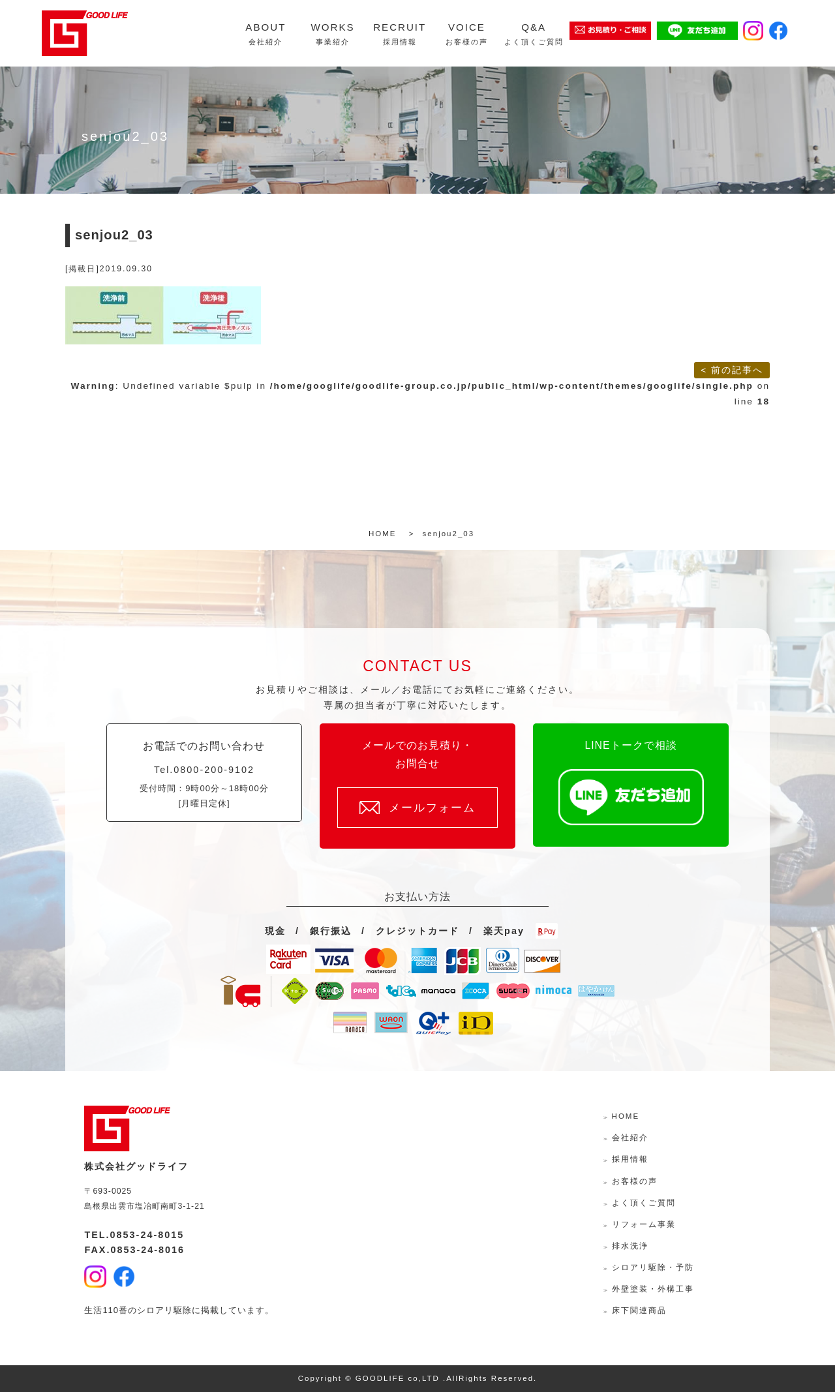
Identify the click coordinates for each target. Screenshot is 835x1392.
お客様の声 (635, 1181)
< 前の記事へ (732, 370)
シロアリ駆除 (164, 1310)
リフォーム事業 (644, 1224)
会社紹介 (630, 1138)
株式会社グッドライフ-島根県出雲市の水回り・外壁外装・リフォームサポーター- (85, 33)
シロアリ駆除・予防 (653, 1267)
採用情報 (630, 1159)
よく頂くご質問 (644, 1203)
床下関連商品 (639, 1310)
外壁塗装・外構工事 (653, 1289)
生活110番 (106, 1310)
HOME (626, 1116)
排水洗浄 (630, 1246)
